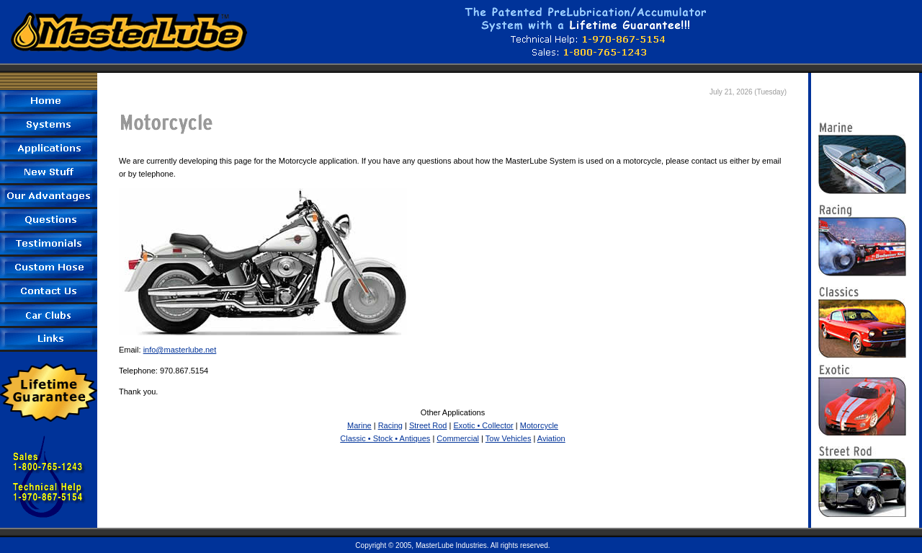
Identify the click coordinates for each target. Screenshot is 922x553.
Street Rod (428, 425)
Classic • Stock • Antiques (385, 438)
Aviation (551, 438)
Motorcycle (539, 425)
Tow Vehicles (508, 438)
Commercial (458, 438)
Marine (359, 425)
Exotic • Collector (483, 425)
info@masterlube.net (180, 349)
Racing (390, 425)
